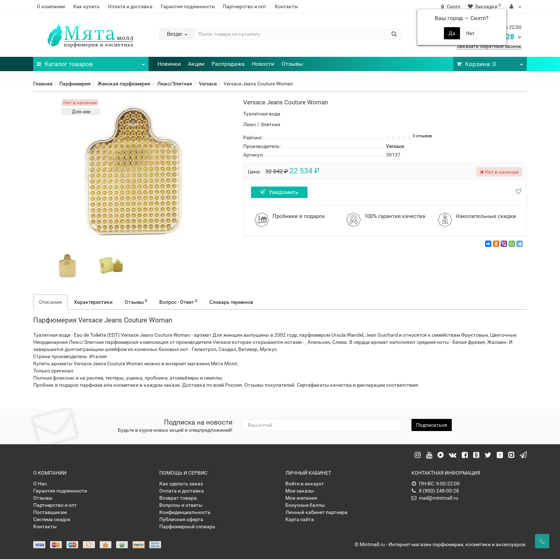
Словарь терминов (231, 302)
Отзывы (292, 63)
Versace (208, 83)
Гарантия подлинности (188, 6)
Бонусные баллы (305, 505)
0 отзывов (422, 136)
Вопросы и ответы (180, 505)
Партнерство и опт (244, 6)
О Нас (40, 483)
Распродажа (228, 63)
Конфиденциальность (185, 512)
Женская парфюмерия (124, 83)
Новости (263, 63)
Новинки (169, 63)
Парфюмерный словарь (187, 526)
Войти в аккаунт (304, 483)
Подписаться (431, 425)
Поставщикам (50, 512)
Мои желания (301, 498)
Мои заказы (299, 491)
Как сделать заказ (181, 483)
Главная (42, 83)
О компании (51, 6)
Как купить (86, 6)
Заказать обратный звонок (489, 46)
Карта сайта (299, 519)
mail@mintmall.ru (434, 498)
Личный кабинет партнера (316, 512)
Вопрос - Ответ (178, 301)
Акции (196, 63)
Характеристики (93, 302)
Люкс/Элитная (174, 83)
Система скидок (52, 519)
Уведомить (279, 192)
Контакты (286, 6)
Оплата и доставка (130, 6)
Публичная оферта (181, 519)
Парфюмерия (75, 83)
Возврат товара (178, 498)
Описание (50, 302)
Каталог (91, 62)
